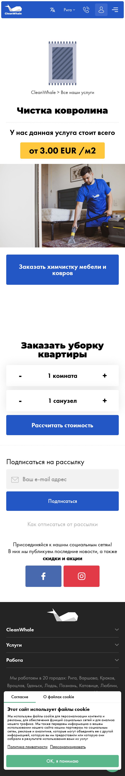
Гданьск (34, 685)
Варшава (88, 678)
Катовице (88, 685)
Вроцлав (15, 685)
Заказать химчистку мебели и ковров (62, 270)
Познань (68, 685)
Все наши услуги (77, 92)
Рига (72, 678)
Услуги (14, 645)
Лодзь (50, 685)
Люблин (108, 685)
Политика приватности (27, 746)
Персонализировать (68, 746)
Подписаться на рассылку (45, 461)
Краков (107, 678)
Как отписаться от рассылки (62, 524)
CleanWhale (43, 92)
